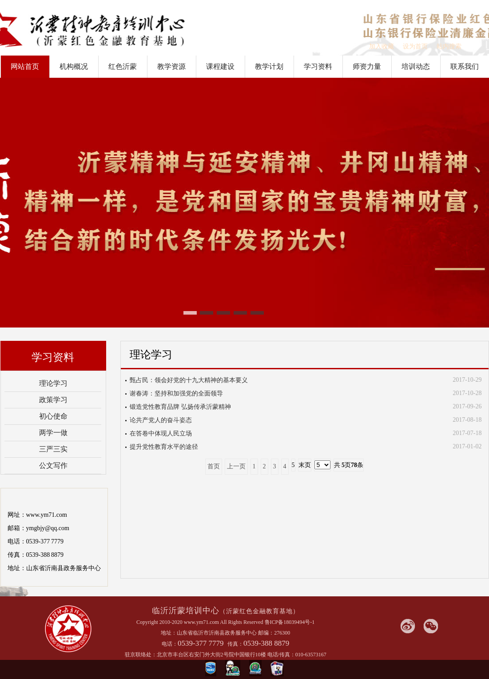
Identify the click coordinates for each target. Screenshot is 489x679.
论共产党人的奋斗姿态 (161, 420)
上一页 (236, 466)
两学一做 (53, 432)
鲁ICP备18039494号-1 (290, 622)
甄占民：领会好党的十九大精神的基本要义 (189, 380)
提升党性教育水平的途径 (164, 446)
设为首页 (415, 46)
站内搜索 (449, 46)
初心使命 (53, 416)
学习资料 (318, 66)
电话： (170, 644)
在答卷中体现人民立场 (161, 433)
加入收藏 (381, 46)
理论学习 (53, 383)
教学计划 (269, 66)
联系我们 (464, 66)
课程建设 (220, 66)
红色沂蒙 (122, 66)
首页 (213, 466)
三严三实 (53, 449)
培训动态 (416, 66)
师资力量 (367, 66)
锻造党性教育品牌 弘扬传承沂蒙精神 (180, 406)
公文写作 (53, 465)
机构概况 (74, 66)
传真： (235, 644)
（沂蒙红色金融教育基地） (259, 611)
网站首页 (25, 66)
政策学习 (53, 399)
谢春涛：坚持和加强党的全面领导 (176, 393)
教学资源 (171, 66)
